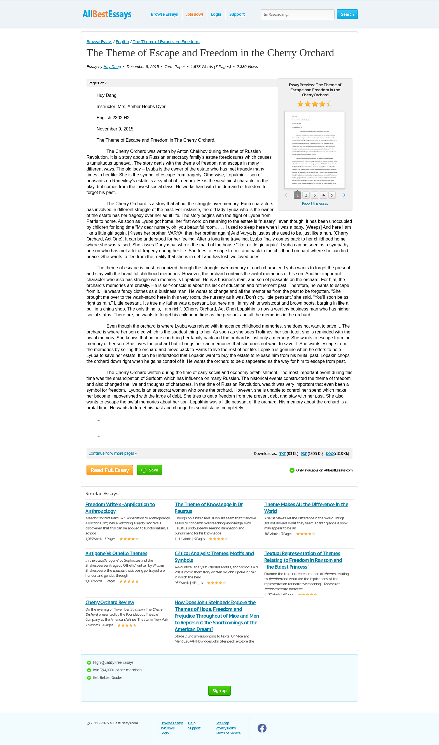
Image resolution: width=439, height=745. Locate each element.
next (344, 195)
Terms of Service (228, 733)
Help (191, 723)
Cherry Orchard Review (109, 602)
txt (282, 453)
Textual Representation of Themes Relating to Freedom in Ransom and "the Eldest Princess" (303, 560)
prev (285, 195)
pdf (304, 453)
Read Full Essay (110, 470)
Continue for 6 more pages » (112, 453)
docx (330, 453)
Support (237, 14)
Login (216, 14)
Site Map (222, 723)
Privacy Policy (226, 728)
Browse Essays (164, 14)
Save (149, 470)
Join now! (194, 14)
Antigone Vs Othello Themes (116, 553)
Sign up (219, 690)
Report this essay (315, 203)
